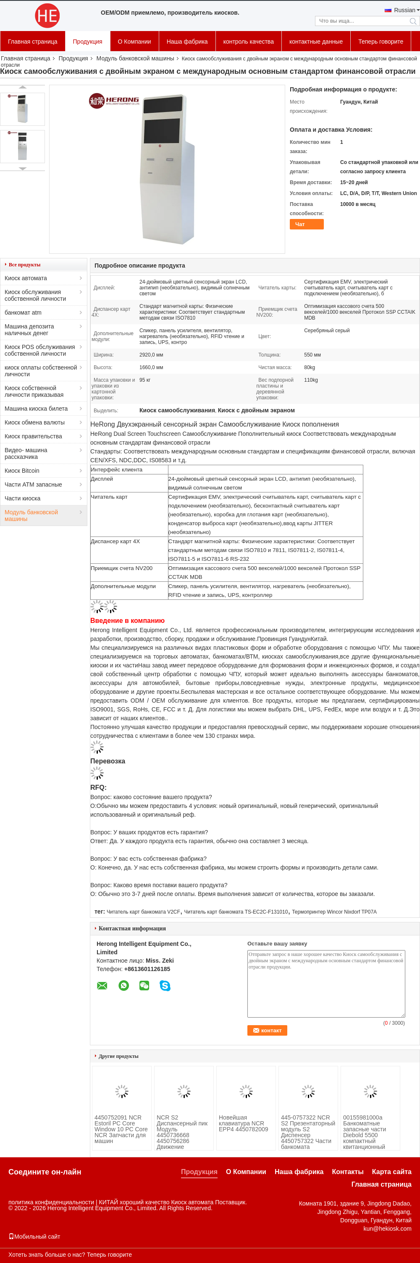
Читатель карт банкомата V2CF (143, 912)
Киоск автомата (26, 278)
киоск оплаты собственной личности (41, 371)
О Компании (134, 41)
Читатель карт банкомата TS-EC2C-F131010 (236, 912)
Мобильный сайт (34, 1236)
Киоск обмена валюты (35, 422)
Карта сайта (392, 1171)
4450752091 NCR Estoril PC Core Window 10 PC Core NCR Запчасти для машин (121, 1129)
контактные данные (316, 41)
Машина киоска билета (36, 408)
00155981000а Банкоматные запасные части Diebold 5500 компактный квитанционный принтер (364, 1135)
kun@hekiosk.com (387, 1228)
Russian (404, 10)
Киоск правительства (33, 436)
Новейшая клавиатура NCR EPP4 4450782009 (243, 1123)
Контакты (347, 1171)
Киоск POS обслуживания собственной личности (40, 350)
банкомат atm (23, 312)
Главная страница (33, 41)
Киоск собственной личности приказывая (34, 391)
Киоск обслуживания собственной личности (35, 295)
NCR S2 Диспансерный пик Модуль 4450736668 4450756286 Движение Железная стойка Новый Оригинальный (182, 1141)
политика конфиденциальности (51, 1202)
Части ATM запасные (33, 484)
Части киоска (22, 498)
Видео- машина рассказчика (26, 453)
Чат (300, 224)
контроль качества (248, 41)
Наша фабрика (187, 41)
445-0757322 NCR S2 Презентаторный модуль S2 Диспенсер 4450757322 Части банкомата (308, 1132)
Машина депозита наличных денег (29, 329)
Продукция (87, 41)
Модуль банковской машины (135, 58)
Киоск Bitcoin (22, 470)
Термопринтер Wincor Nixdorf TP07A (334, 912)
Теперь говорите (380, 41)
